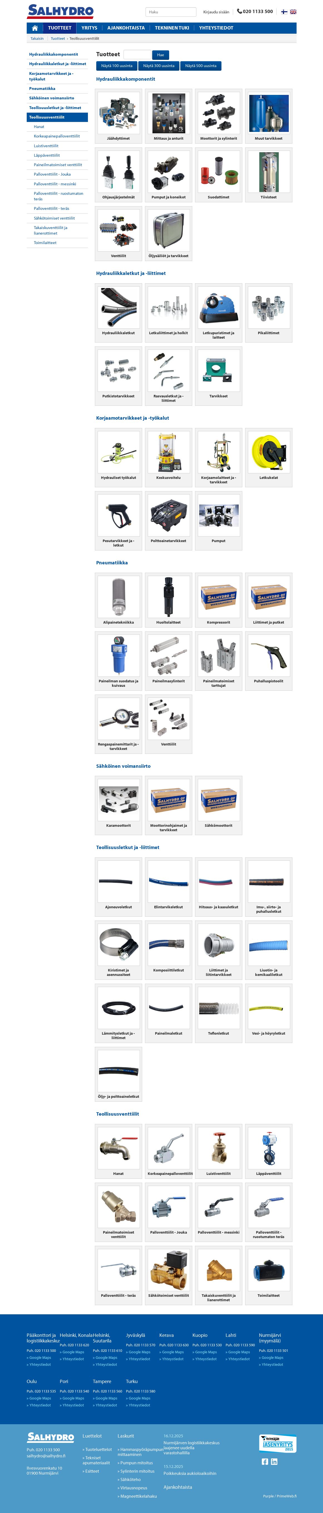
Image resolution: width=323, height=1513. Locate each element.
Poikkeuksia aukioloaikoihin (190, 1473)
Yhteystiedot (216, 27)
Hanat (39, 126)
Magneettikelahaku (138, 1496)
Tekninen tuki (172, 27)
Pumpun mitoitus (136, 1462)
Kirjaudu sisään (216, 11)
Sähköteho (130, 1479)
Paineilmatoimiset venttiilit (58, 164)
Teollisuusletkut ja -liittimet (55, 107)
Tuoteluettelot (98, 1449)
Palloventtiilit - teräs (51, 208)
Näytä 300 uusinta (158, 65)
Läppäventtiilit (47, 155)
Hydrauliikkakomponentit (53, 54)
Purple (268, 1496)
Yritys (89, 27)
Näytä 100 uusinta (116, 65)
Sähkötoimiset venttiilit (54, 218)
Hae (160, 54)
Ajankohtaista (126, 27)
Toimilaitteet (45, 242)
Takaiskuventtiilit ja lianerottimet (50, 230)
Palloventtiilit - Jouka (52, 174)
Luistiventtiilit (46, 145)
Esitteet (92, 1471)
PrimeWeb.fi (287, 1496)
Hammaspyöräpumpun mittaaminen (141, 1451)
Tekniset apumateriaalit (96, 1460)
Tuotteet (59, 27)
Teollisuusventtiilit (47, 117)
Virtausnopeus (133, 1487)
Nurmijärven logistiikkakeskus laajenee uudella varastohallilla (192, 1447)
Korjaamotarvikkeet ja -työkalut (51, 76)
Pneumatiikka (42, 88)
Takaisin (37, 38)
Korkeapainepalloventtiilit (57, 136)
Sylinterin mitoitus (137, 1471)
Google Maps (40, 1357)
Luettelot (92, 1436)
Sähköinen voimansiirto (51, 97)
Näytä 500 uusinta (200, 65)
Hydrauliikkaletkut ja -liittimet (57, 63)
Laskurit (126, 1436)
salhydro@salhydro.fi (46, 1455)
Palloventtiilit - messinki (55, 183)
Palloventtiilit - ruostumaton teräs (58, 196)
